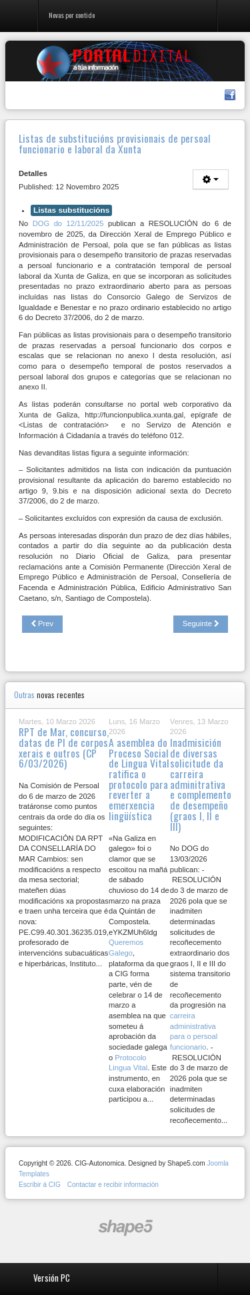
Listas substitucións (71, 210)
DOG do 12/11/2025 (68, 223)
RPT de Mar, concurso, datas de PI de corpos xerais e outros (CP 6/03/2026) (64, 747)
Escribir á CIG (40, 1184)
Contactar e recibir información (113, 1184)
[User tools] (211, 179)
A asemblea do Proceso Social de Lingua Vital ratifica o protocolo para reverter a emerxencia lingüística (139, 779)
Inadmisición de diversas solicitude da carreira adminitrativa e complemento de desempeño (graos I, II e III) (200, 784)
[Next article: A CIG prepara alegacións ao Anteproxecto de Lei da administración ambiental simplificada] (200, 624)
